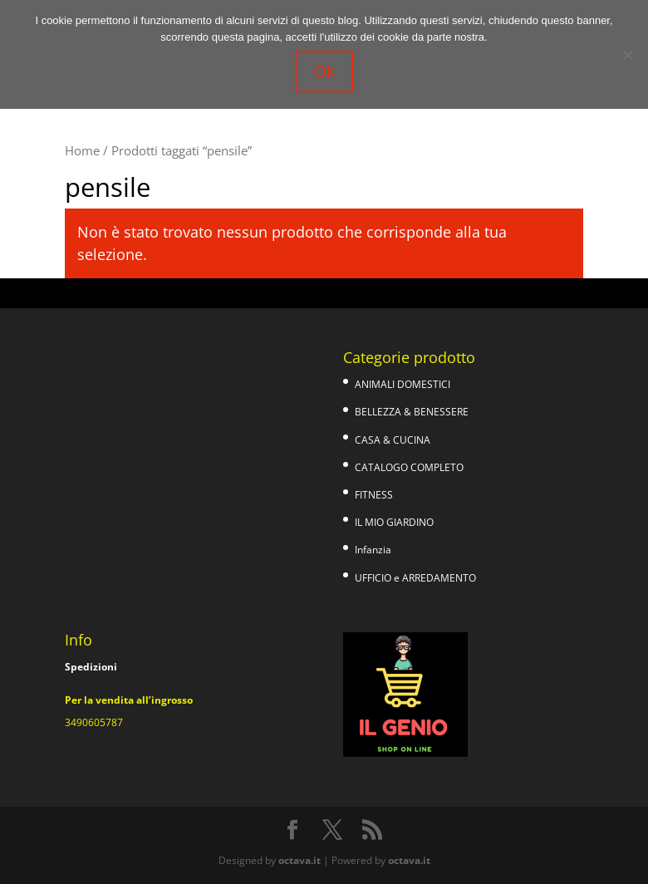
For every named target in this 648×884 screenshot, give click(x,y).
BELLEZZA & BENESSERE (412, 412)
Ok (324, 71)
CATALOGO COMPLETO (409, 467)
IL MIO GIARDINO (394, 522)
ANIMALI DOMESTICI (402, 384)
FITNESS (374, 495)
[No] (627, 55)
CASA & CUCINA (392, 440)
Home (82, 150)
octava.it (299, 860)
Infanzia (373, 550)
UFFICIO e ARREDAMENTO (415, 578)
